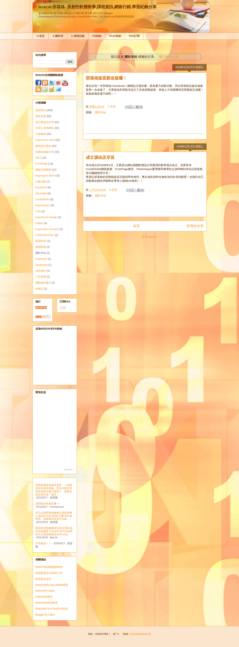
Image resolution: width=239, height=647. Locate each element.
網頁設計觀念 (43, 145)
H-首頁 (41, 35)
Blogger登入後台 (45, 614)
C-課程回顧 (77, 35)
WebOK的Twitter (45, 590)
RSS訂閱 (134, 35)
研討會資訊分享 (44, 122)
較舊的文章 (195, 226)
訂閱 (63, 307)
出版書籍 (40, 133)
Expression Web (45, 139)
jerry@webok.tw (141, 633)
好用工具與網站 (44, 127)
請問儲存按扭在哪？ (47, 503)
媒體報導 (40, 246)
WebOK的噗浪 (43, 596)
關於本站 (100, 112)
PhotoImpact (42, 205)
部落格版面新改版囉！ (106, 78)
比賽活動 (40, 181)
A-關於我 (57, 35)
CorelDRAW (42, 199)
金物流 (39, 288)
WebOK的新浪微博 (46, 602)
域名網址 (40, 270)
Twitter (39, 223)
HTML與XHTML (44, 235)
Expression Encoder (47, 229)
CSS (38, 211)
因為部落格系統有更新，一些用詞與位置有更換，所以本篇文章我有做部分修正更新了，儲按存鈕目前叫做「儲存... (53, 490)
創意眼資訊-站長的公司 (49, 572)
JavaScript (41, 264)
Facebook (41, 187)
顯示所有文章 (168, 56)
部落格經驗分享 (44, 151)
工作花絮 (40, 276)
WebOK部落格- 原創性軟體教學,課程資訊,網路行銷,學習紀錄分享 (97, 6)
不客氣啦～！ (43, 543)
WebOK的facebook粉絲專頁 (51, 584)
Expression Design (46, 217)
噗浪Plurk (41, 240)
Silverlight (41, 193)
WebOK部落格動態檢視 (49, 566)
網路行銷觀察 (43, 169)
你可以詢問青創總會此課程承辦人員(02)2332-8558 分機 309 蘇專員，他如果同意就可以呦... (53, 516)
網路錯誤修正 (43, 282)
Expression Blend (45, 175)
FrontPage (41, 163)
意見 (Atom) (149, 236)
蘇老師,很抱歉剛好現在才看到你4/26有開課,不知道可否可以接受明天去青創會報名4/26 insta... (54, 531)
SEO (38, 157)
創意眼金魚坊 (43, 578)
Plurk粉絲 (115, 35)
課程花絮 (40, 116)
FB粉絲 (96, 35)
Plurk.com (68, 470)
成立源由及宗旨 (100, 157)
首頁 (136, 226)
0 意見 (112, 106)
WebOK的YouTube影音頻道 (51, 608)
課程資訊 (40, 110)
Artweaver (41, 258)
